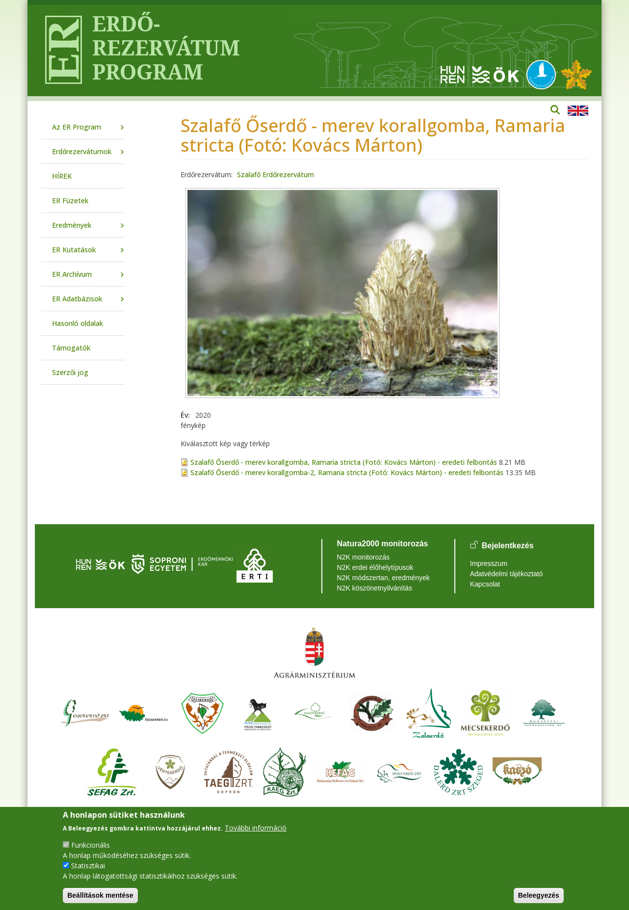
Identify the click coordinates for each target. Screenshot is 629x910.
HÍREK (62, 176)
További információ (256, 827)
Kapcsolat (485, 584)
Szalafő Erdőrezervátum (275, 174)
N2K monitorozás (363, 557)
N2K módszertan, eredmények (383, 578)
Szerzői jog (70, 372)
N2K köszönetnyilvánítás (374, 588)
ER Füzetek (70, 200)
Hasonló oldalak (77, 323)
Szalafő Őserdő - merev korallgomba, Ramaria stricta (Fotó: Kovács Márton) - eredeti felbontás (343, 462)
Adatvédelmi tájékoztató (506, 574)
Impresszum (488, 563)
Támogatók (71, 347)
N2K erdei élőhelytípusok (375, 567)
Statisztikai (88, 865)
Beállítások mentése (100, 895)
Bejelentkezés (508, 545)
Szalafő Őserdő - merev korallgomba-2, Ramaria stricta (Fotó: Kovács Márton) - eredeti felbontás (346, 472)
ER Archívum (72, 274)
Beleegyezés (538, 895)
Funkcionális (90, 845)
